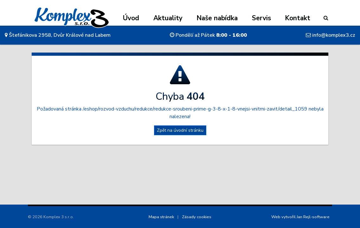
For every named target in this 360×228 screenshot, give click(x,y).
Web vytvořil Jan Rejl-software (300, 217)
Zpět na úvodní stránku (180, 130)
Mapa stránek (161, 217)
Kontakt (297, 18)
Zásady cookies (196, 217)
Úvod (131, 18)
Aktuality (168, 18)
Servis (261, 18)
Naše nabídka (217, 18)
